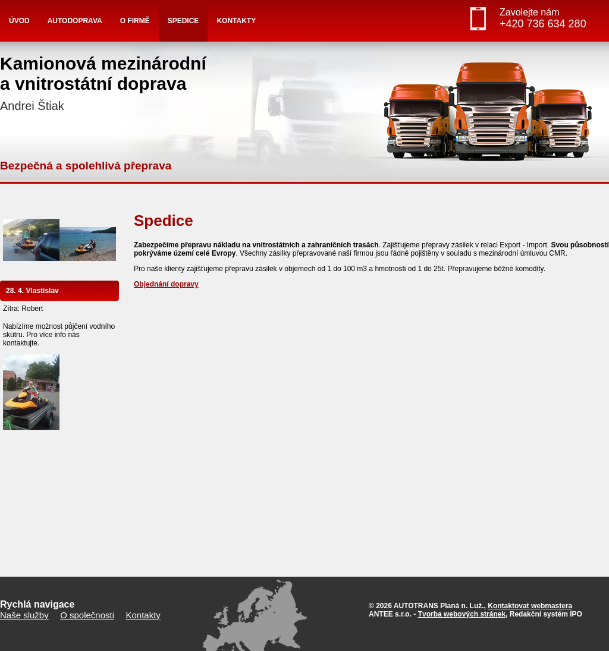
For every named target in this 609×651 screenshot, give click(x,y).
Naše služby (24, 615)
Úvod (19, 21)
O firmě (135, 21)
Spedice (183, 21)
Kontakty (236, 21)
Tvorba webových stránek (462, 614)
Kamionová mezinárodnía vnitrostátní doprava (103, 83)
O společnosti (87, 615)
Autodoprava (75, 21)
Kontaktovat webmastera (530, 606)
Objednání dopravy (166, 284)
